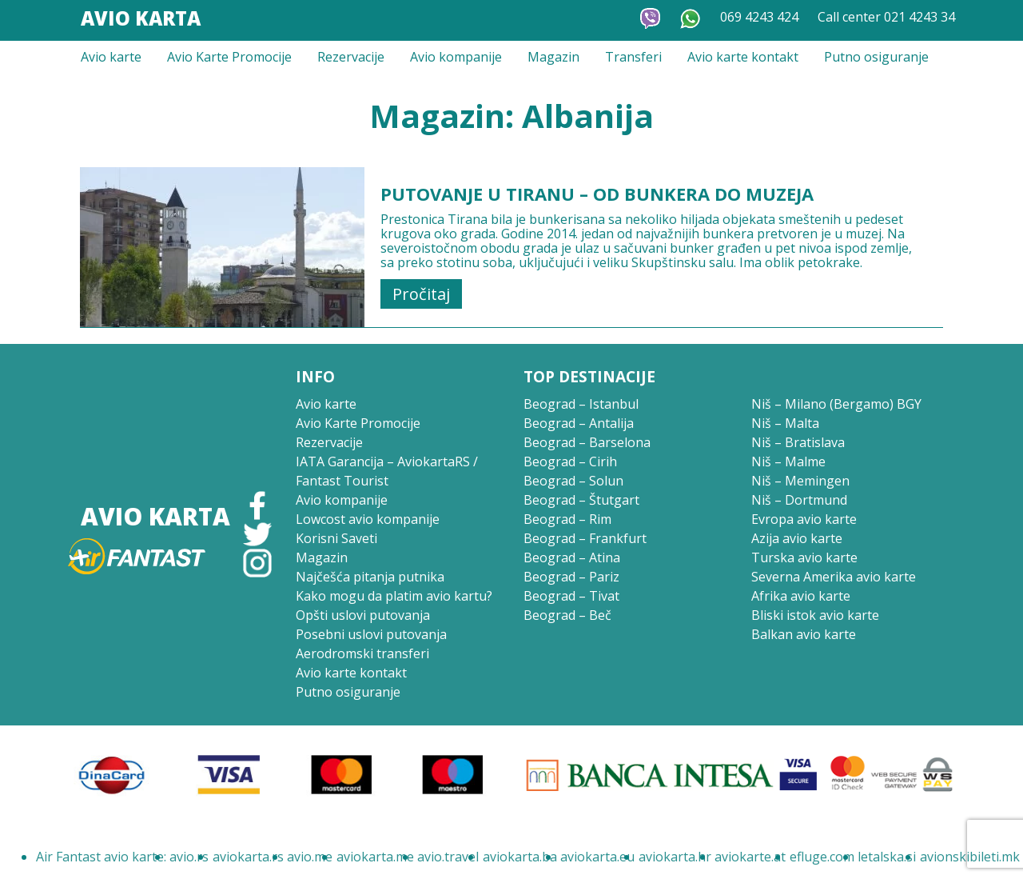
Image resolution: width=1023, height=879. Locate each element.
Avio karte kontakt (742, 57)
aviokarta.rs (248, 856)
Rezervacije (350, 57)
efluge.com (822, 856)
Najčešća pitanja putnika (370, 576)
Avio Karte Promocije (229, 57)
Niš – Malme (788, 461)
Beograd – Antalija (578, 423)
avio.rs (189, 856)
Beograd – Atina (571, 557)
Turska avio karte (804, 557)
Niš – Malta (785, 423)
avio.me (309, 856)
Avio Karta (141, 18)
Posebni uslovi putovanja (371, 634)
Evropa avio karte (804, 519)
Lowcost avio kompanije (368, 519)
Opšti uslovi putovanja (363, 615)
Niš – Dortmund (799, 500)
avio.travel (448, 856)
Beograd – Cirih (570, 461)
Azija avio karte (796, 538)
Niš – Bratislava (798, 442)
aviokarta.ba (520, 856)
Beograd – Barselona (587, 442)
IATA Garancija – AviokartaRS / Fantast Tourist (387, 471)
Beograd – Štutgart (581, 500)
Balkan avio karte (803, 634)
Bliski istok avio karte (815, 615)
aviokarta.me (375, 856)
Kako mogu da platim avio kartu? (394, 596)
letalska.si (887, 856)
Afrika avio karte (800, 596)
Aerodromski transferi (362, 653)
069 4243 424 (759, 17)
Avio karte (111, 57)
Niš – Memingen (800, 480)
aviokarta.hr (675, 856)
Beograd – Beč (567, 615)
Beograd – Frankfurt (585, 538)
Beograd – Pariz (571, 576)
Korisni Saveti (336, 538)
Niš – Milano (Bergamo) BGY (836, 404)
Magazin (553, 57)
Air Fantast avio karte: (101, 856)
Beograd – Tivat (571, 596)
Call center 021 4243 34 (886, 17)
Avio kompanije (456, 57)
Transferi (633, 57)
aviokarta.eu (597, 856)
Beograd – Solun (573, 480)
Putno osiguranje (876, 57)
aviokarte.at (750, 856)
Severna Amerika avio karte (833, 576)
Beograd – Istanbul (581, 404)
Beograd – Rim (567, 519)
